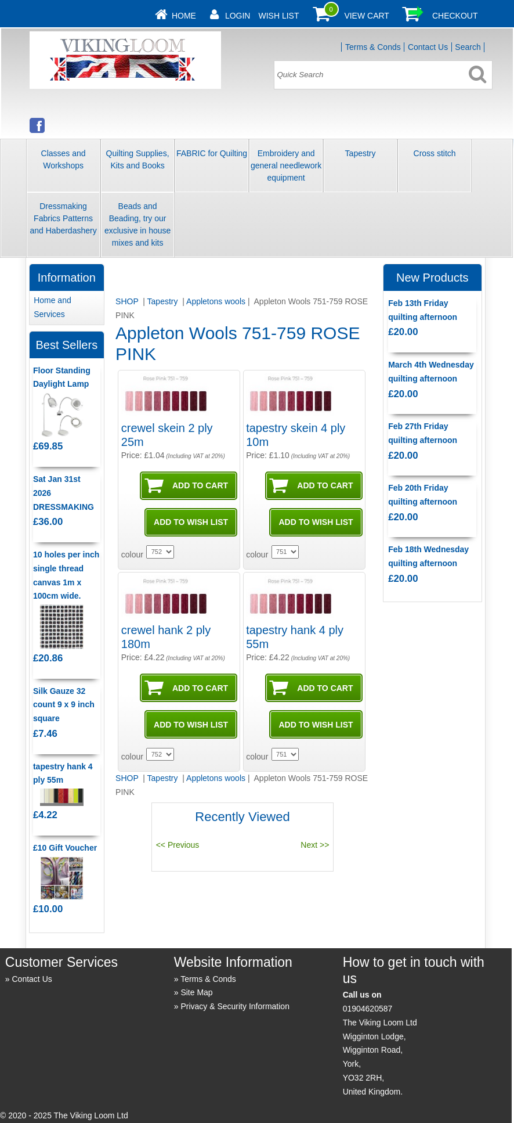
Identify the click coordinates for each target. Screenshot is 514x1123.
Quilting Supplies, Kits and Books (137, 159)
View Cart (366, 15)
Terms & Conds (373, 47)
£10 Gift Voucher (65, 847)
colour (132, 554)
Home (184, 15)
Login (238, 15)
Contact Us (428, 47)
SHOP (127, 301)
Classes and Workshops (63, 159)
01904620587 (368, 1008)
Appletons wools (215, 301)
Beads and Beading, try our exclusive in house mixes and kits (137, 224)
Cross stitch (435, 153)
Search (467, 47)
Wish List (278, 15)
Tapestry (360, 153)
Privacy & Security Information (234, 1006)
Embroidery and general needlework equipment (286, 165)
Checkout (455, 15)
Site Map (196, 992)
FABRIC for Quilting (211, 153)
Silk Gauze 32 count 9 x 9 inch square (64, 705)
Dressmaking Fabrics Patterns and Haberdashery (63, 218)
